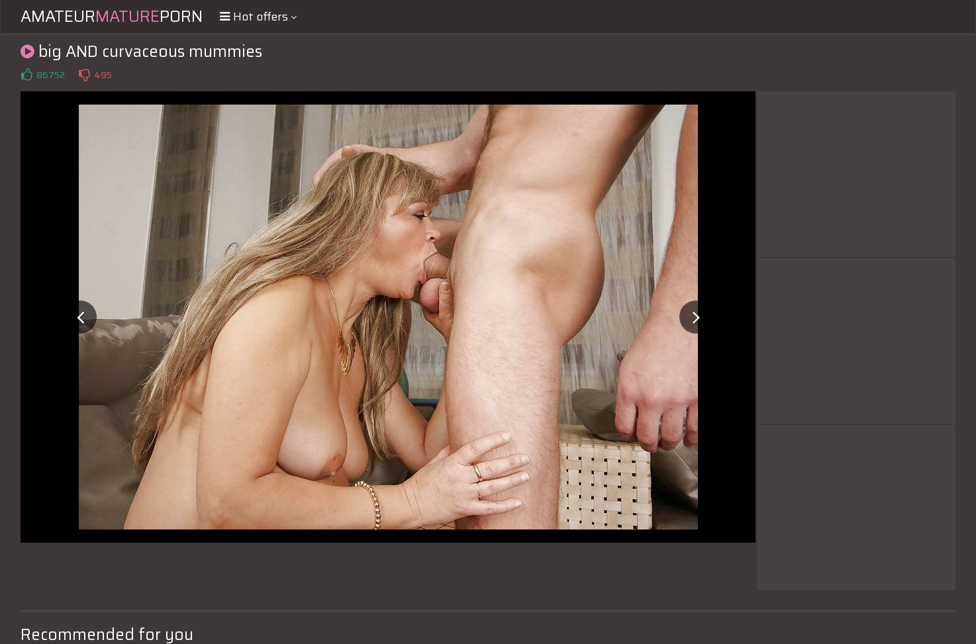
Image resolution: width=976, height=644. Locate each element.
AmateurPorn (112, 16)
